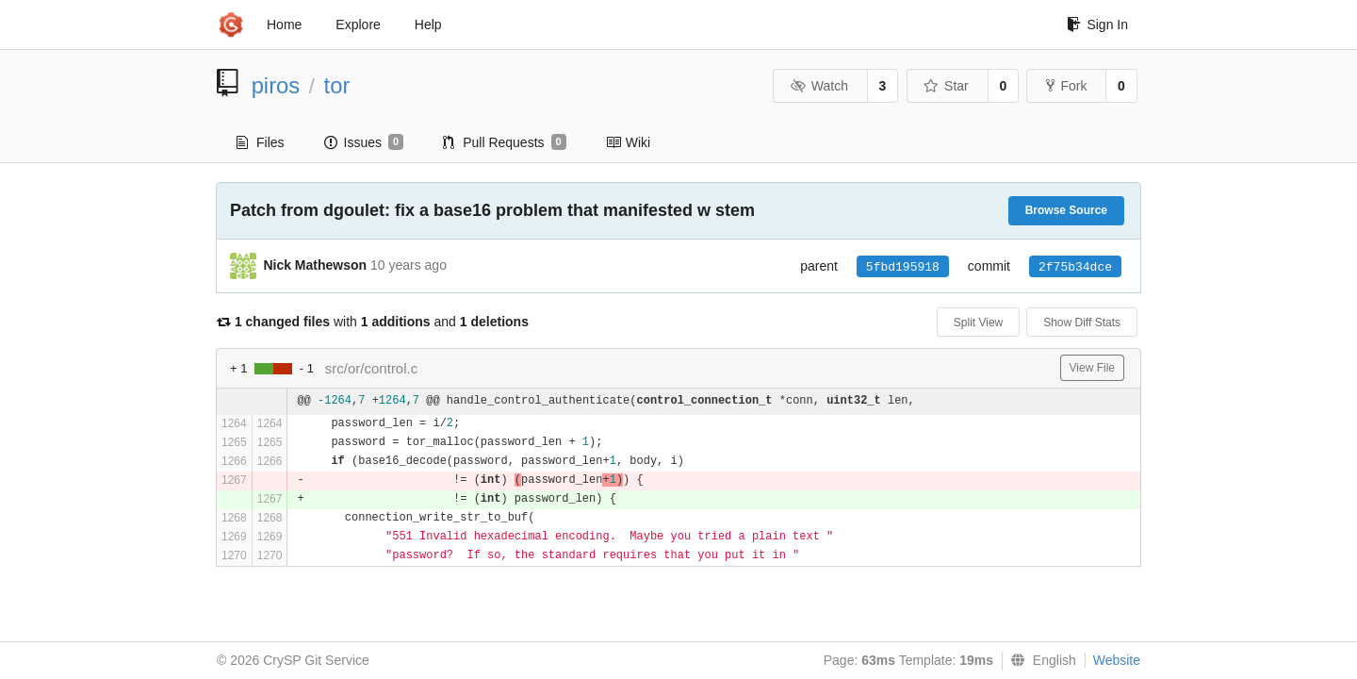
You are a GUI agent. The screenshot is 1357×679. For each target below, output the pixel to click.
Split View (978, 322)
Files (261, 142)
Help (428, 24)
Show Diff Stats (1081, 322)
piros (276, 85)
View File (1092, 367)
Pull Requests (504, 142)
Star (946, 85)
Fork (1066, 85)
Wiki (628, 142)
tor (337, 85)
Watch (819, 85)
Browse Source (1066, 210)
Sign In (1097, 24)
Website (1116, 660)
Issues (364, 142)
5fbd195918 (903, 267)
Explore (357, 24)
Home (284, 24)
